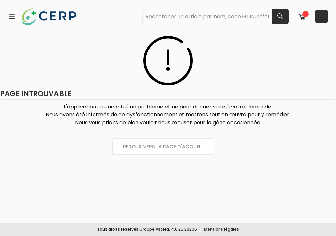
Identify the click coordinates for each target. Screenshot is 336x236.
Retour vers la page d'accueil (163, 146)
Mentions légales (221, 229)
